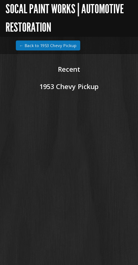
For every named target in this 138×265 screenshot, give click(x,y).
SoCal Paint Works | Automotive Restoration (65, 18)
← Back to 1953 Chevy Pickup (48, 45)
